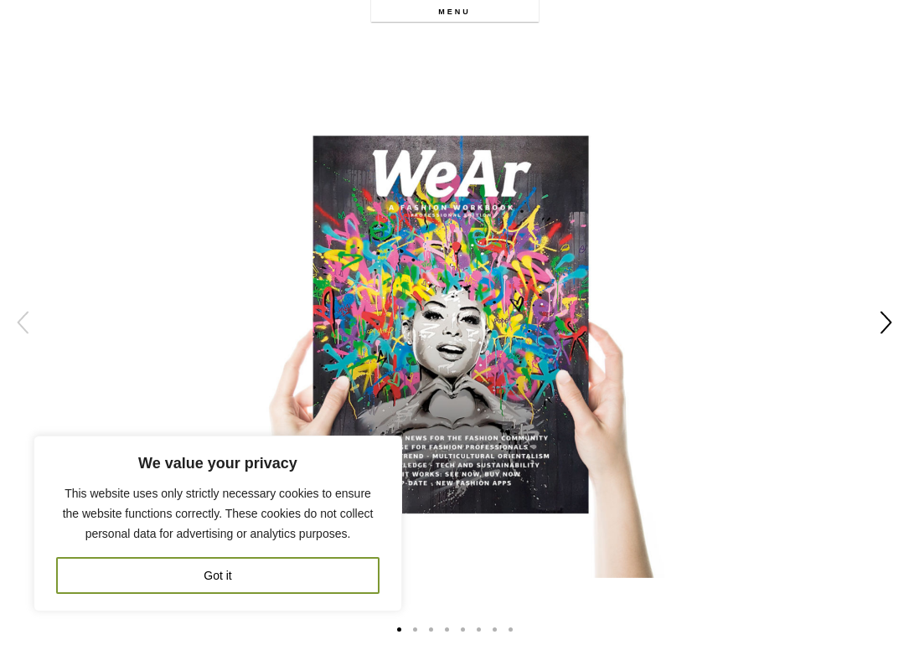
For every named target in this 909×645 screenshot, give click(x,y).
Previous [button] (23, 322)
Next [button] (886, 322)
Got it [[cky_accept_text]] (217, 575)
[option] (454, 322)
